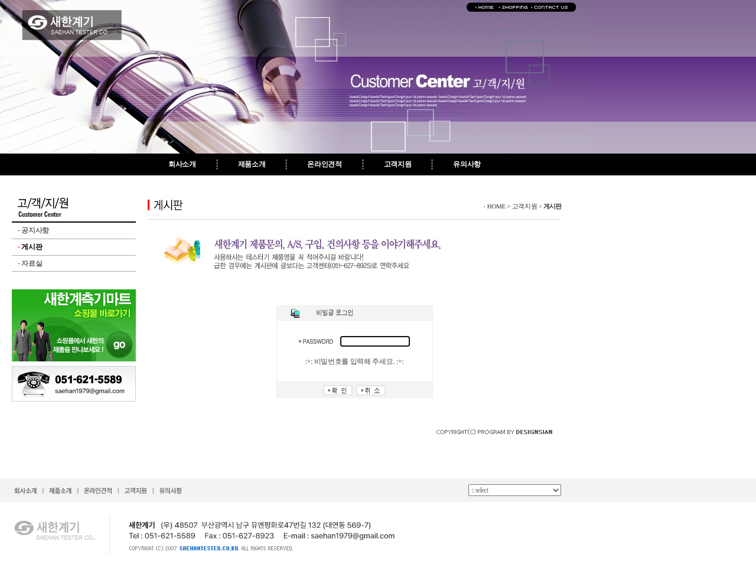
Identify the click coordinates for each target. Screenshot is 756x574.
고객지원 (398, 164)
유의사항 (467, 164)
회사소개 (182, 164)
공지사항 (33, 230)
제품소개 (252, 164)
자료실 (30, 263)
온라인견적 (324, 164)
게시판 (30, 247)
